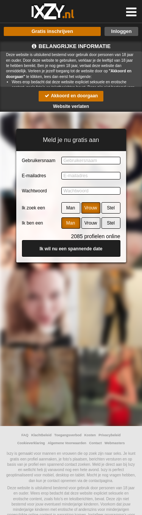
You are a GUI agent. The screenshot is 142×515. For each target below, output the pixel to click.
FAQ (25, 435)
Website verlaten (71, 106)
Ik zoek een (33, 208)
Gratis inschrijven (52, 31)
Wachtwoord (34, 191)
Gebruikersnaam (39, 160)
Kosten (90, 435)
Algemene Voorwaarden (67, 443)
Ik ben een (32, 223)
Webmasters (115, 443)
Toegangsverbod (67, 435)
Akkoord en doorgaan (71, 95)
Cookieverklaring (31, 443)
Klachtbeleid (41, 435)
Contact (95, 443)
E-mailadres (34, 175)
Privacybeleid (109, 435)
